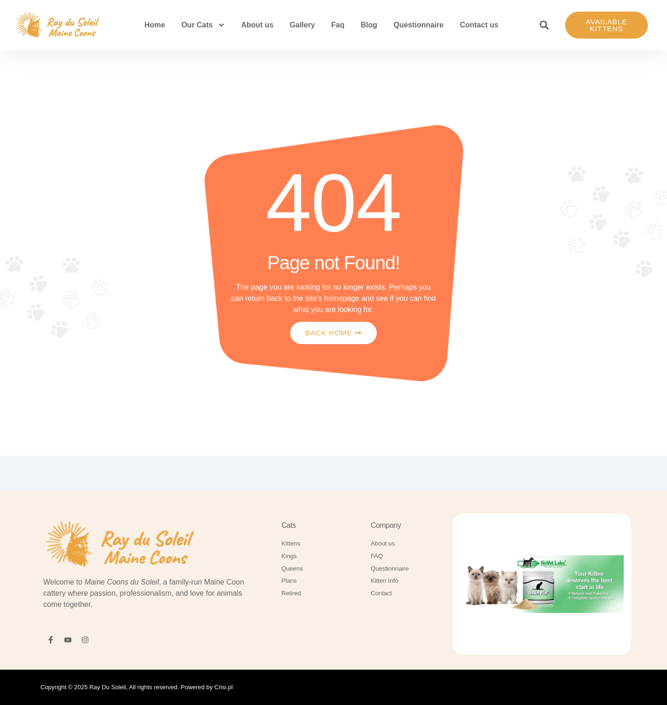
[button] (544, 26)
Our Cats (203, 26)
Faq (337, 26)
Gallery (302, 26)
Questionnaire (419, 26)
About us (257, 26)
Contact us (479, 26)
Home (154, 26)
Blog (369, 26)
